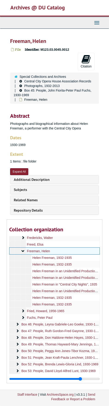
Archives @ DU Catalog (37, 7)
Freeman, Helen (38, 251)
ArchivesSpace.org (60, 394)
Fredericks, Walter (40, 238)
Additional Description (32, 179)
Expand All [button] (19, 171)
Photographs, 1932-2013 (42, 86)
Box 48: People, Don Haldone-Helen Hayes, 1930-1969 (60, 337)
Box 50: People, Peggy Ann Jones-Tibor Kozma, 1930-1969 (63, 351)
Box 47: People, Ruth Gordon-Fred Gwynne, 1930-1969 (61, 331)
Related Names (26, 200)
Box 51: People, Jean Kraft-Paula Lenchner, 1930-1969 (60, 357)
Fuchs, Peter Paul (39, 317)
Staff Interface (27, 394)
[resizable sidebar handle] (54, 379)
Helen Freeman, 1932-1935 (52, 258)
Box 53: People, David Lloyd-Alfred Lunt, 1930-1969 (58, 371)
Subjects (20, 189)
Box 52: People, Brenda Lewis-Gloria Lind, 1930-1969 (59, 364)
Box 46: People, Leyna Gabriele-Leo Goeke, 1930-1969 (61, 324)
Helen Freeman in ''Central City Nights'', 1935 (64, 284)
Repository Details (28, 210)
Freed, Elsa (35, 244)
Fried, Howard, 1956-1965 (45, 311)
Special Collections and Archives (43, 76)
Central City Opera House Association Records (57, 81)
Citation (86, 61)
